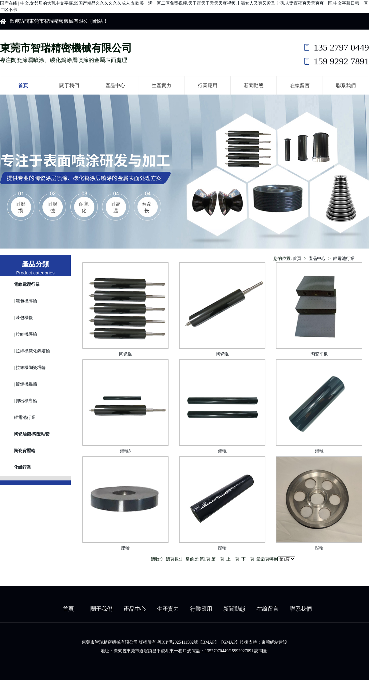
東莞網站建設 (274, 642)
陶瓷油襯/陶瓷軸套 (32, 434)
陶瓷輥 (125, 354)
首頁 (23, 85)
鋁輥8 (125, 451)
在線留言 (300, 85)
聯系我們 (346, 85)
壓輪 (125, 548)
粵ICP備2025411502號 (177, 642)
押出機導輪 (26, 401)
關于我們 (69, 85)
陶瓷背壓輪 (24, 450)
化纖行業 (22, 467)
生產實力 (161, 85)
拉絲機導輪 (26, 334)
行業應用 (207, 85)
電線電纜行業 (27, 284)
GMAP (229, 642)
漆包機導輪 (26, 301)
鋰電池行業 (24, 417)
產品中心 (115, 85)
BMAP (208, 642)
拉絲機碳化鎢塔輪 (33, 351)
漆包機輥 (24, 317)
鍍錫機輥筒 (26, 384)
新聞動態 (254, 85)
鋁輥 (222, 451)
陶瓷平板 (319, 354)
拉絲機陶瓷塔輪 (31, 367)
